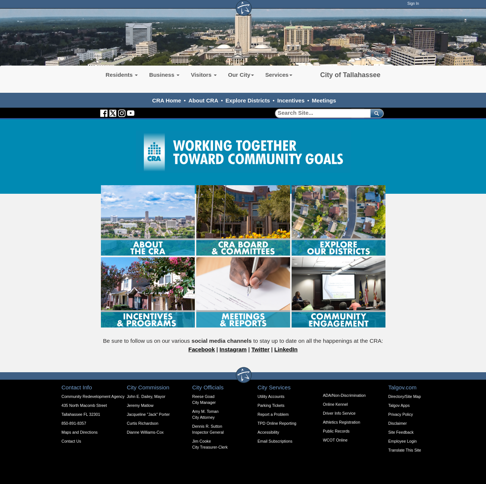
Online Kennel (335, 404)
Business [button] (164, 75)
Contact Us (71, 441)
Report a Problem (273, 414)
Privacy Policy (400, 414)
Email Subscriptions (275, 441)
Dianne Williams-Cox (145, 432)
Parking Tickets (271, 405)
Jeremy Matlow (140, 405)
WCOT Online (335, 440)
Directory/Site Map (404, 396)
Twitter (260, 349)
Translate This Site (404, 450)
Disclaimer (397, 423)
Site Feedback (401, 432)
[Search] (320, 113)
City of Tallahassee (350, 75)
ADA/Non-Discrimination (344, 395)
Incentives (290, 100)
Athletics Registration (341, 422)
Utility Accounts (271, 396)
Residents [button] (122, 75)
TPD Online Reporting (277, 423)
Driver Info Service (339, 413)
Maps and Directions (79, 432)
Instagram (233, 349)
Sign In (413, 3)
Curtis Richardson (143, 423)
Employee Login (402, 441)
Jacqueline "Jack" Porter (148, 414)
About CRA (203, 100)
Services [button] (278, 75)
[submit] (375, 113)
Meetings (324, 100)
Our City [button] (241, 75)
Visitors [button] (204, 75)
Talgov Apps (399, 405)
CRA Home (166, 100)
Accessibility (268, 432)
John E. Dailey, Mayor (146, 396)
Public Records (336, 431)
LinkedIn (286, 349)
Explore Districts (248, 100)
